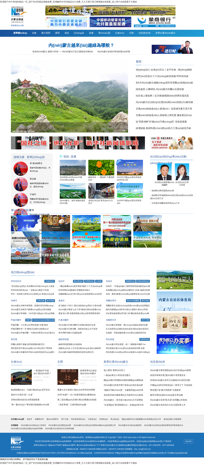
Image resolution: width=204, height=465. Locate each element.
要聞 (57, 33)
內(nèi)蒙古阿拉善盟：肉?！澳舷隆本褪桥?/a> (126, 344)
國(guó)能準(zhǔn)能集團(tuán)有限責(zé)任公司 (141, 419)
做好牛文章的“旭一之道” (22, 395)
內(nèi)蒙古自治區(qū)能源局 (130, 425)
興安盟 (14, 339)
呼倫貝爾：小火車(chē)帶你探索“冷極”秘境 (29, 325)
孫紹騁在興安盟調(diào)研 (163, 190)
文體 (131, 33)
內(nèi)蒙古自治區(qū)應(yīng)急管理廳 (27, 428)
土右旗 (98, 281)
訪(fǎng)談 (79, 33)
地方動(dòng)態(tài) (22, 272)
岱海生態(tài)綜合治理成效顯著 (25, 400)
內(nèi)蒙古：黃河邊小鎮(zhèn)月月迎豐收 (123, 400)
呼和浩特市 (16, 281)
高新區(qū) (144, 339)
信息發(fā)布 (145, 33)
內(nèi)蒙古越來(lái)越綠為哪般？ (81, 45)
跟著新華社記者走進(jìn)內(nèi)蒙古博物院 (88, 373)
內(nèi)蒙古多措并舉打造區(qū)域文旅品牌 (123, 385)
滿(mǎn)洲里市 (52, 419)
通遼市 (61, 300)
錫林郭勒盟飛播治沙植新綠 (70, 344)
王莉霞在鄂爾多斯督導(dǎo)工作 (166, 203)
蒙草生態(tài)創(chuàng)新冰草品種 (166, 395)
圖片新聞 (45, 33)
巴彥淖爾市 (63, 320)
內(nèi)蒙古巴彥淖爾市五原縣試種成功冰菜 (76, 325)
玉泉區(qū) (49, 281)
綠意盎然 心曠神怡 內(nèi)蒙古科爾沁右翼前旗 (160, 89)
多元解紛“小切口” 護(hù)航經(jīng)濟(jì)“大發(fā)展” (80, 305)
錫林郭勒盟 (63, 339)
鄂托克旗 (145, 300)
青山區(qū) (78, 281)
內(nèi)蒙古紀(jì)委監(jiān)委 (60, 425)
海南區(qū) (130, 281)
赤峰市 (14, 300)
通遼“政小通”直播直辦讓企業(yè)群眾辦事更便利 (79, 313)
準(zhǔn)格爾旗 (133, 300)
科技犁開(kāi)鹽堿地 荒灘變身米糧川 (74, 290)
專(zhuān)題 (104, 33)
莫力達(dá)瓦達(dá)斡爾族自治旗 (43, 320)
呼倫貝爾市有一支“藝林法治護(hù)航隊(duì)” (30, 329)
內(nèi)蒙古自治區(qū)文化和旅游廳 (59, 428)
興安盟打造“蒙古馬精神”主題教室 (165, 390)
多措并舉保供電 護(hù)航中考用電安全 (168, 375)
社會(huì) (119, 33)
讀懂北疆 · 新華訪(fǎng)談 (29, 157)
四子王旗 (145, 320)
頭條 (34, 33)
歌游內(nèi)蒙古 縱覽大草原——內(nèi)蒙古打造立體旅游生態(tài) (63, 51)
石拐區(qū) (89, 281)
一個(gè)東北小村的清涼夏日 (117, 375)
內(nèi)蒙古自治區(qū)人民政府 (33, 425)
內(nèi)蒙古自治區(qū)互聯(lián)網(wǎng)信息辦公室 (95, 425)
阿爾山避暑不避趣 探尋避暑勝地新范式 (28, 344)
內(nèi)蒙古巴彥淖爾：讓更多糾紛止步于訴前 (77, 329)
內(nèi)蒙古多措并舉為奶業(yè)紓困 (113, 51)
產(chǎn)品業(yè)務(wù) (86, 445)
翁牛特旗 (50, 300)
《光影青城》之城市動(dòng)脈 (71, 404)
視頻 (67, 33)
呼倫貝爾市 (16, 320)
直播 (91, 33)
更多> (124, 130)
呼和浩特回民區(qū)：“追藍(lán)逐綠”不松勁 (30, 290)
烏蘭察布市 (111, 320)
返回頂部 (188, 441)
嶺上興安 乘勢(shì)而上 (114, 370)
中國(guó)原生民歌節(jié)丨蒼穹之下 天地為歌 (171, 385)
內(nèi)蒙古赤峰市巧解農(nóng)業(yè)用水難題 (31, 309)
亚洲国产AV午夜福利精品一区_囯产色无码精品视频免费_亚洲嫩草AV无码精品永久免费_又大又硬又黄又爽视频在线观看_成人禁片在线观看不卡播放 (68, 2)
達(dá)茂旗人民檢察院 (172, 419)
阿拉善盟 (110, 339)
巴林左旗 (40, 300)
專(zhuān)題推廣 (21, 210)
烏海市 (109, 281)
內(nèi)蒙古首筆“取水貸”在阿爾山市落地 (168, 400)
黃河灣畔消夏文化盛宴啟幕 (70, 333)
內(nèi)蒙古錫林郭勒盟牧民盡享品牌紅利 (76, 352)
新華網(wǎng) (20, 33)
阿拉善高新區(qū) (78, 419)
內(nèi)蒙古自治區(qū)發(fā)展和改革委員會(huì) (163, 425)
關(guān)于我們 (55, 445)
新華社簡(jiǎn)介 (40, 445)
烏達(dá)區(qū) (143, 281)
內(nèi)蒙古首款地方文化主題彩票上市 (168, 405)
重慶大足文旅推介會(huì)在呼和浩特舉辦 (76, 390)
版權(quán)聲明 (69, 445)
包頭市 (61, 281)
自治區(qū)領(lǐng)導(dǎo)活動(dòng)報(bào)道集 (168, 157)
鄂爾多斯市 (111, 300)
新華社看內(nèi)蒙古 (166, 33)
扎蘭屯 (28, 320)
